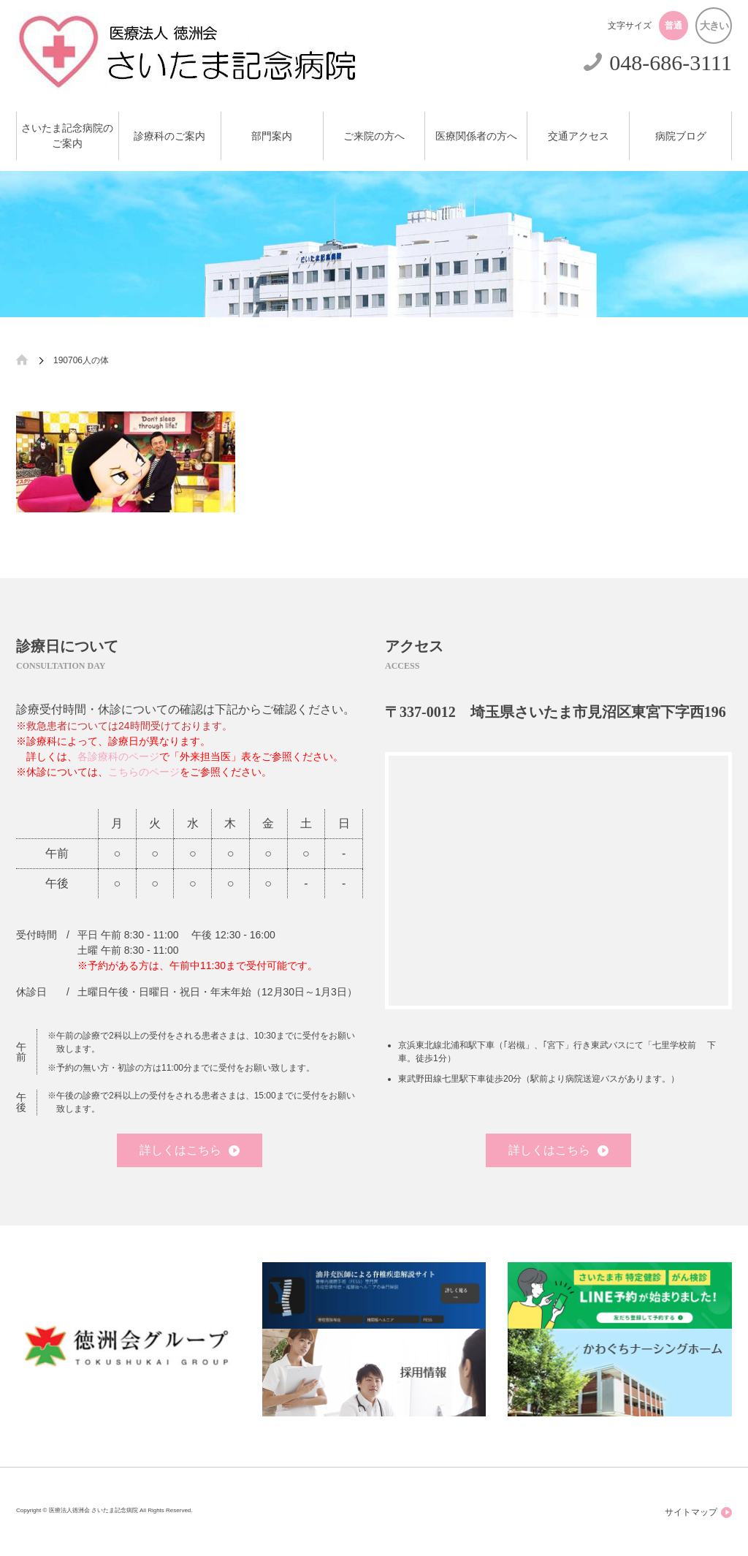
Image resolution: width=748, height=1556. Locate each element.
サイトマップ (698, 1512)
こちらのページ (144, 772)
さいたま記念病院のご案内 (67, 136)
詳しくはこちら (190, 1150)
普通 (673, 25)
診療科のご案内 (169, 136)
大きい (714, 25)
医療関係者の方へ (476, 136)
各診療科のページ (118, 756)
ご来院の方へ (374, 136)
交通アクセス (578, 136)
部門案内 (271, 136)
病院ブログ (680, 136)
